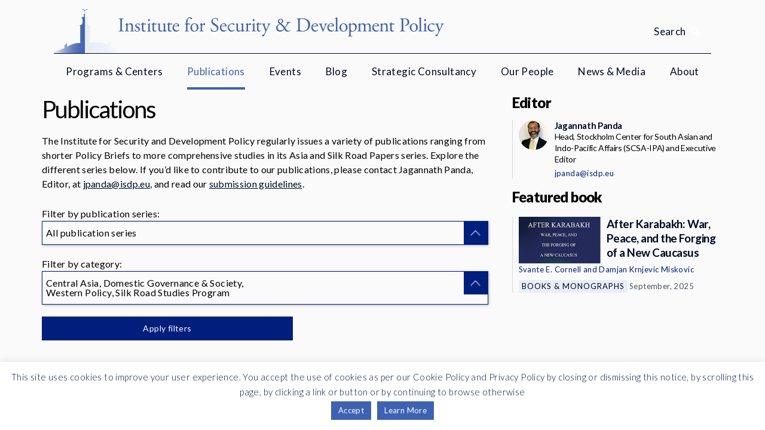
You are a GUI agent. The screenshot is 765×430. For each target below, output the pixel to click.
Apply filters (167, 328)
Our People (527, 71)
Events (285, 71)
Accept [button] (351, 410)
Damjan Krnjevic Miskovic (646, 269)
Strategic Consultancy (424, 71)
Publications (216, 71)
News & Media (611, 71)
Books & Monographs (573, 286)
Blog (337, 71)
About (684, 71)
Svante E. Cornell (550, 269)
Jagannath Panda (588, 125)
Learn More (405, 410)
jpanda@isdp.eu (116, 183)
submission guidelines (255, 183)
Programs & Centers (114, 71)
